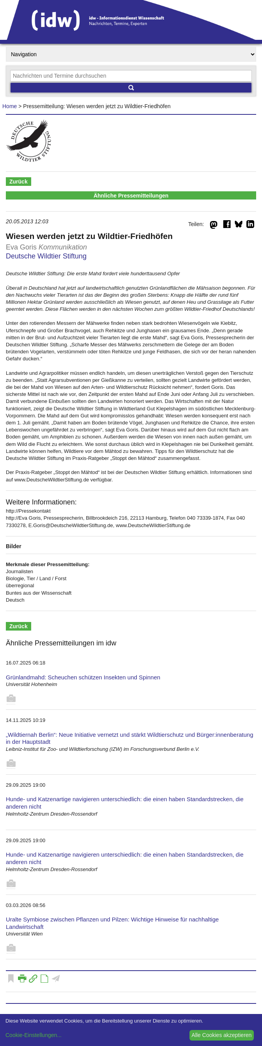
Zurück (18, 181)
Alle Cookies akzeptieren (221, 1035)
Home (9, 106)
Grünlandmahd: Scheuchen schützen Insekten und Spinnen (83, 677)
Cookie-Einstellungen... (33, 1035)
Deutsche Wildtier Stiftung (46, 256)
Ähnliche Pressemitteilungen (131, 195)
